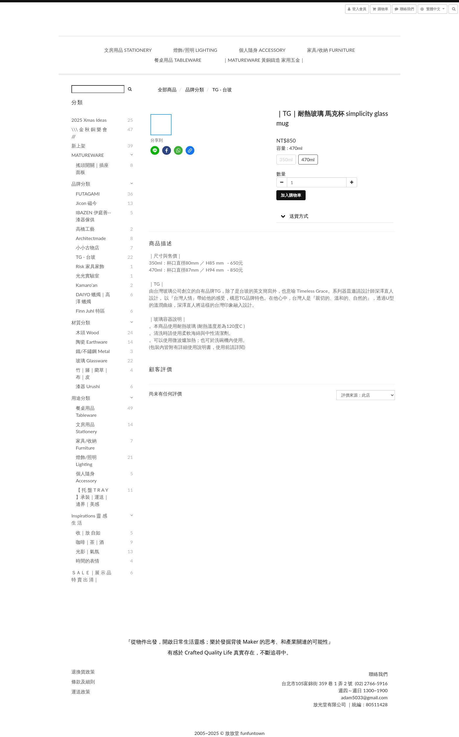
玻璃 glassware (91, 360)
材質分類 (80, 322)
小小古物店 (87, 247)
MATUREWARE (87, 155)
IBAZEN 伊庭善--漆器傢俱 (93, 216)
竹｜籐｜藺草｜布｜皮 (92, 373)
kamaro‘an (86, 285)
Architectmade (91, 238)
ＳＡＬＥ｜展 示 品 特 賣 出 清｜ (91, 576)
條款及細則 (83, 681)
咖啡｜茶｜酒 (90, 542)
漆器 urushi (88, 386)
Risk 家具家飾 (90, 266)
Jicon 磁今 (86, 203)
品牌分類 (80, 183)
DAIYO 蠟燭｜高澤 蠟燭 (93, 298)
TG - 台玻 (85, 257)
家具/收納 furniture (331, 50)
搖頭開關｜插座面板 (92, 168)
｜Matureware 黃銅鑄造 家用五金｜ (264, 60)
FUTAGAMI (88, 193)
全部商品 (167, 89)
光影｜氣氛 (87, 551)
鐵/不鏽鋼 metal (93, 351)
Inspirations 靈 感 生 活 (89, 519)
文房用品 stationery (128, 50)
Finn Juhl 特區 (90, 310)
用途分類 (80, 398)
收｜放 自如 (88, 532)
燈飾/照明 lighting (195, 50)
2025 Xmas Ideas (89, 120)
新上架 (78, 145)
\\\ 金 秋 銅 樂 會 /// (89, 132)
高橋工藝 (85, 229)
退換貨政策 (83, 671)
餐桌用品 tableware (177, 60)
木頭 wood (87, 332)
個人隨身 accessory (262, 50)
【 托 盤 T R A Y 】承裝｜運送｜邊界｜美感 (92, 497)
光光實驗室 (87, 275)
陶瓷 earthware (91, 341)
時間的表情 (87, 560)
